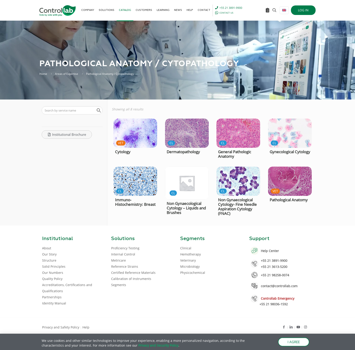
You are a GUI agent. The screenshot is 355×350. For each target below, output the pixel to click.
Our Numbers (52, 272)
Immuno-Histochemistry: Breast (135, 202)
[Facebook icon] (284, 327)
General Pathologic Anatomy (234, 154)
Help (85, 327)
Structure (49, 260)
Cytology (122, 151)
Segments (118, 285)
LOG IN (303, 10)
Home (43, 74)
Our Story (49, 254)
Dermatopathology (183, 151)
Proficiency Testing (125, 248)
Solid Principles (53, 266)
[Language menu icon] (284, 10)
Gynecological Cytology (290, 151)
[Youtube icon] (298, 327)
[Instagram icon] (305, 327)
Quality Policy (52, 279)
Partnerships (52, 297)
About (46, 248)
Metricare (118, 260)
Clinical (185, 248)
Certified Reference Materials (133, 272)
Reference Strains (124, 266)
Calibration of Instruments (131, 279)
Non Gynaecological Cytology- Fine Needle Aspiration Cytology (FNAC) (237, 206)
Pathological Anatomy (289, 199)
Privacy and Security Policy (158, 345)
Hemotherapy (190, 254)
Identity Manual (54, 303)
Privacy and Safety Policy (61, 327)
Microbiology (190, 266)
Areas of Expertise (66, 74)
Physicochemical (192, 272)
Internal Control (123, 254)
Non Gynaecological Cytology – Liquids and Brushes (186, 208)
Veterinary (188, 260)
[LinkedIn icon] (291, 327)
